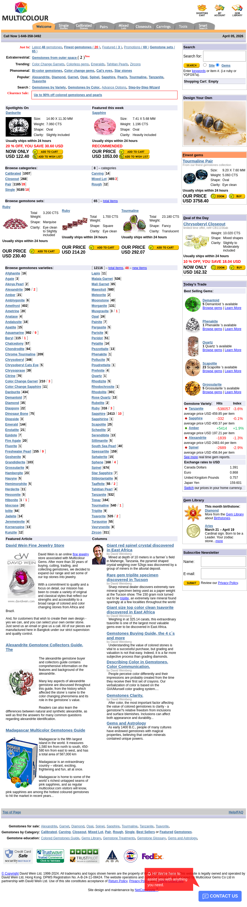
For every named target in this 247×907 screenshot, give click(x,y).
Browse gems (212, 308)
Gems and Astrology (182, 838)
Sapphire (113, 826)
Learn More (233, 308)
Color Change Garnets (48, 64)
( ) (82, 47)
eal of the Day (196, 218)
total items (110, 201)
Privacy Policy (228, 583)
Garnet (64, 826)
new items (139, 268)
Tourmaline (130, 826)
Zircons (135, 64)
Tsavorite (162, 826)
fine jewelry (81, 554)
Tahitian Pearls (117, 64)
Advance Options (114, 87)
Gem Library (235, 514)
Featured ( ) (112, 47)
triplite (124, 598)
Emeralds (98, 64)
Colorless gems (78, 64)
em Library (193, 500)
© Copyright (10, 873)
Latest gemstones (47, 47)
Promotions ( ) (136, 47)
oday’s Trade (195, 284)
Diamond (212, 510)
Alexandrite (49, 826)
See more (191, 457)
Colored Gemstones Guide (60, 838)
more (219, 541)
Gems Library (91, 838)
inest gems (193, 155)
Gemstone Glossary (151, 838)
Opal (89, 826)
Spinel (99, 826)
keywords (199, 71)
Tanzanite (147, 826)
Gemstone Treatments (119, 838)
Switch (189, 488)
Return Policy (117, 881)
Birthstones (222, 518)
